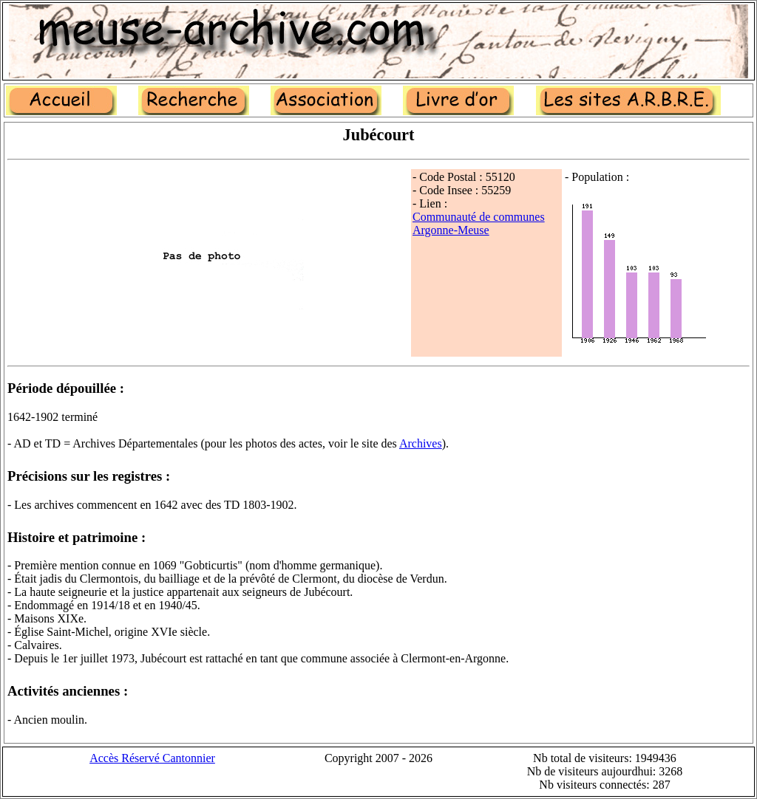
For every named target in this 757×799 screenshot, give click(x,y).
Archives (420, 443)
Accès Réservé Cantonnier (152, 758)
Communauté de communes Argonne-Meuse (479, 223)
